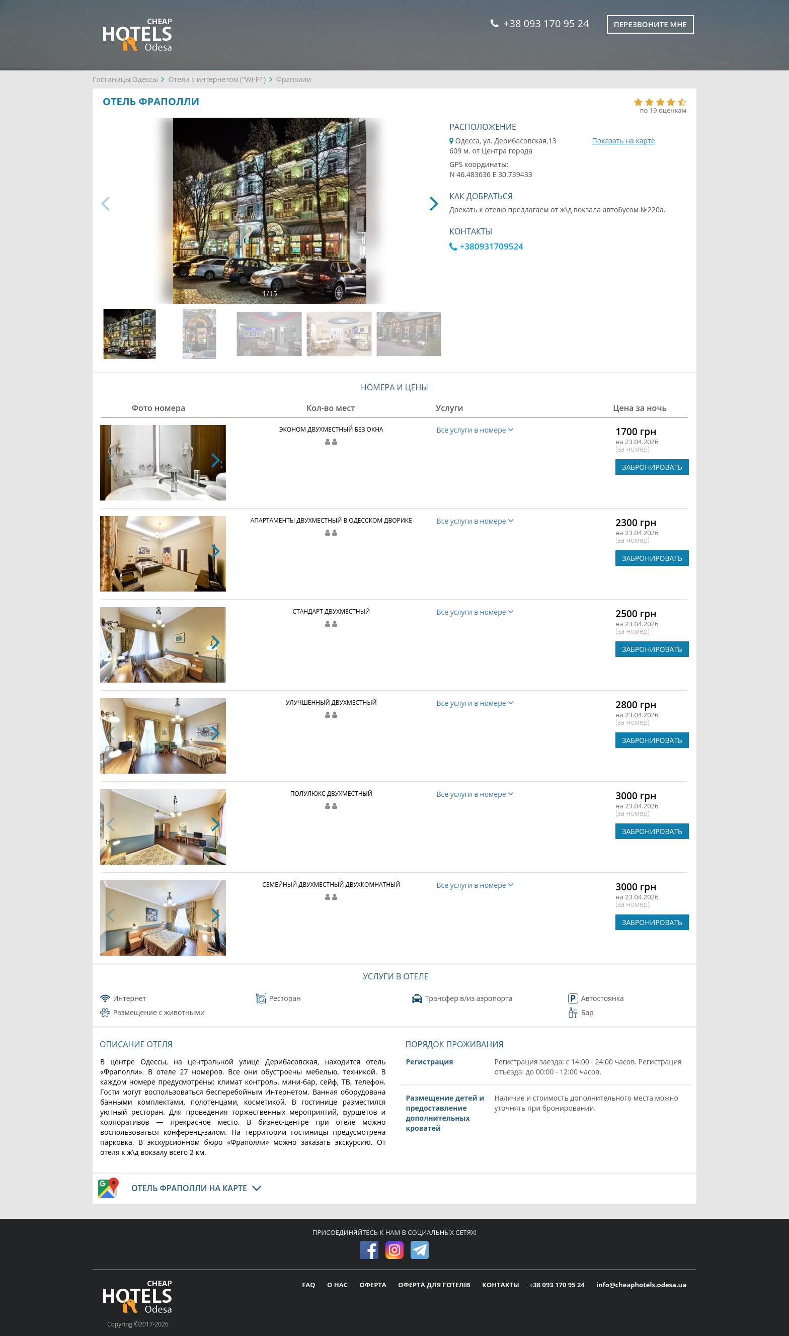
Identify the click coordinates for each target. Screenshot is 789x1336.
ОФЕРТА (373, 1284)
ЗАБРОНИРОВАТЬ (652, 467)
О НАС (338, 1284)
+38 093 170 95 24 (540, 23)
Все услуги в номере (475, 430)
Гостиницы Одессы (125, 79)
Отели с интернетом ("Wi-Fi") (217, 79)
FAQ (309, 1284)
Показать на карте (623, 140)
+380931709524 (486, 246)
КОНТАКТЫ (500, 1284)
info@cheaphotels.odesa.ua (641, 1284)
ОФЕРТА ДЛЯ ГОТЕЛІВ (435, 1284)
